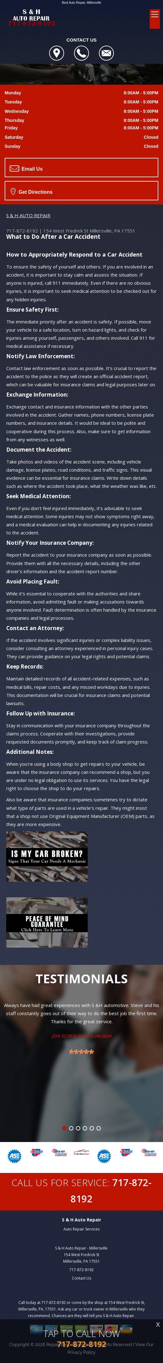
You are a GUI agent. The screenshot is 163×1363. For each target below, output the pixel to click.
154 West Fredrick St (65, 231)
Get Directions (32, 191)
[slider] (81, 1051)
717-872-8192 (22, 231)
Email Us (26, 168)
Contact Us (81, 1278)
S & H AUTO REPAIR (28, 215)
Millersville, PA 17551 (112, 231)
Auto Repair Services (81, 1229)
